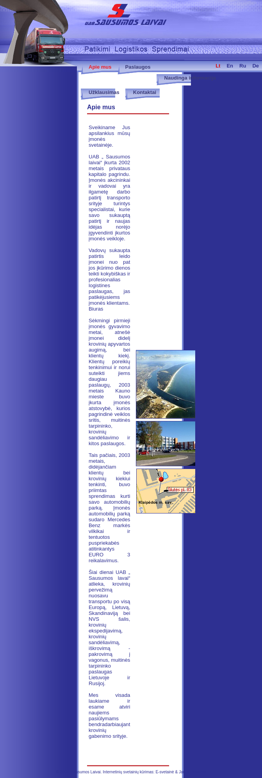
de (255, 66)
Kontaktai (144, 92)
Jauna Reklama (192, 772)
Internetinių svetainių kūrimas (128, 772)
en (229, 66)
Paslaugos (138, 67)
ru (242, 66)
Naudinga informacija (190, 78)
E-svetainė (164, 772)
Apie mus (100, 67)
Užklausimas (104, 92)
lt (218, 66)
